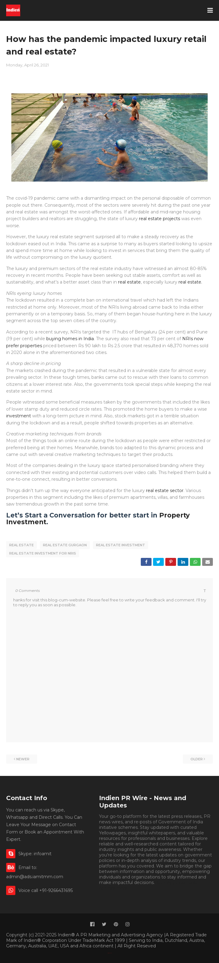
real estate (129, 282)
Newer (22, 758)
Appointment (113, 887)
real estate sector (164, 490)
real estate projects (160, 218)
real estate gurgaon (65, 545)
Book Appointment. (176, 881)
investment (18, 416)
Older (196, 758)
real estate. (190, 282)
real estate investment (120, 545)
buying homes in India (70, 338)
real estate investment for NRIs (42, 553)
